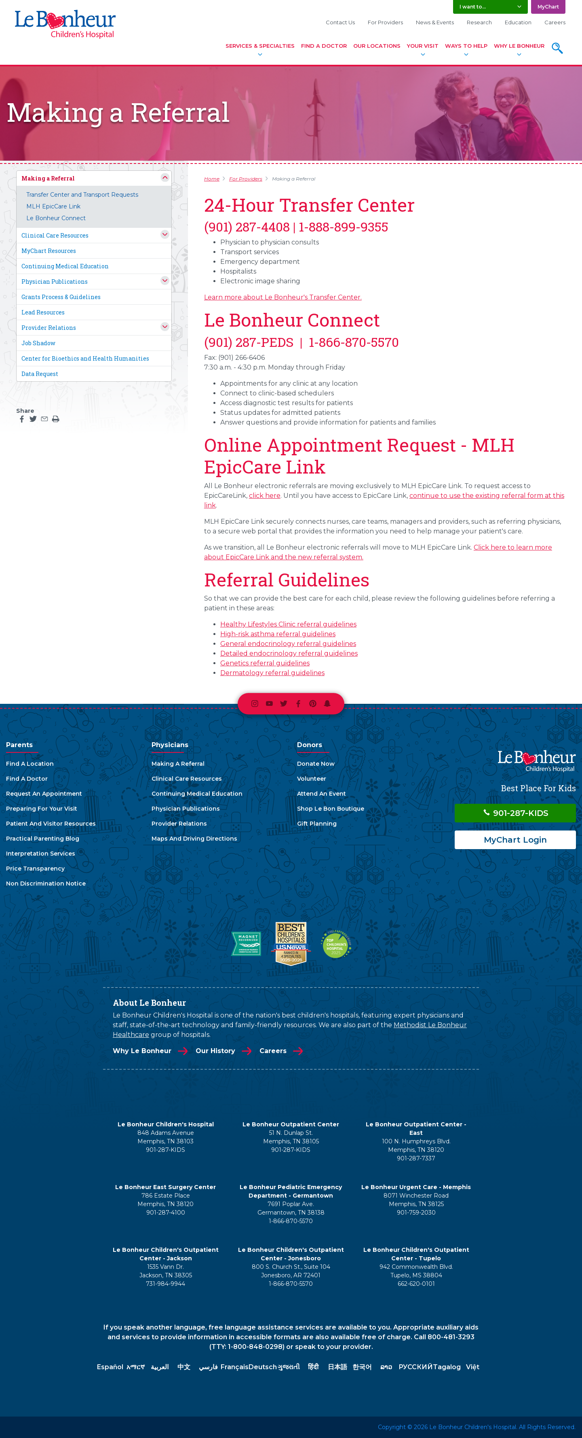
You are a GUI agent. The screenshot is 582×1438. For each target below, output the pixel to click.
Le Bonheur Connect (56, 218)
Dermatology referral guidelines (272, 673)
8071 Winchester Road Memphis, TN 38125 (416, 1200)
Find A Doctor (324, 45)
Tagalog (447, 1367)
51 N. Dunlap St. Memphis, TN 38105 (291, 1137)
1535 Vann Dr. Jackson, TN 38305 (165, 1271)
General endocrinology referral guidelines (288, 644)
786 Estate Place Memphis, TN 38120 (165, 1200)
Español (110, 1367)
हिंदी (313, 1367)
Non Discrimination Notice (46, 883)
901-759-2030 (416, 1212)
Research (479, 22)
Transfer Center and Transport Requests (82, 194)
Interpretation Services (40, 853)
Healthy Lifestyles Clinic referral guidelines (288, 624)
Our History (215, 1051)
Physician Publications (54, 281)
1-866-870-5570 (291, 1221)
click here (264, 495)
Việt (472, 1367)
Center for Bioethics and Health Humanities (85, 358)
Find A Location (30, 763)
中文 (183, 1367)
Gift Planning (317, 823)
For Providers (385, 22)
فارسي (208, 1367)
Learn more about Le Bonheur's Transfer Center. (283, 297)
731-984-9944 (165, 1283)
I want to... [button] (473, 7)
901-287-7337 (416, 1158)
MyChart (548, 7)
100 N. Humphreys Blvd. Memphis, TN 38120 (416, 1145)
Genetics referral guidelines (265, 663)
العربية (160, 1367)
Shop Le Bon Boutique (330, 808)
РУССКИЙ (416, 1367)
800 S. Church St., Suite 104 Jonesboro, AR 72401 (291, 1271)
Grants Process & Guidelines (61, 297)
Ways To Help (466, 45)
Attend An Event (321, 793)
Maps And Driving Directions (194, 838)
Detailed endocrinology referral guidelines (289, 653)
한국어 (362, 1367)
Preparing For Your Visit (41, 808)
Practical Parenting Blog (42, 838)
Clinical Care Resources (55, 235)
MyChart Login (515, 840)
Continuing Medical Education (65, 266)
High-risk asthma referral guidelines (277, 634)
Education (518, 22)
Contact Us (340, 22)
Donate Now (316, 763)
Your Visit (423, 45)
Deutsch (263, 1367)
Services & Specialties (260, 45)
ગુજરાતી (289, 1367)
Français (235, 1367)
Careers (554, 22)
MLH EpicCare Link (53, 206)
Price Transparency (35, 868)
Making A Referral (178, 763)
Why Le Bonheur (519, 45)
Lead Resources (43, 312)
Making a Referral (48, 178)
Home (211, 179)
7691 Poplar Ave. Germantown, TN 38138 (291, 1208)
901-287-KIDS (515, 813)
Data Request (39, 374)
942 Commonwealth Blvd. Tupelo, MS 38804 (416, 1271)
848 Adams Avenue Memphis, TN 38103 (165, 1137)
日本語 (337, 1367)
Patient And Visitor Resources (51, 823)
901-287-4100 (165, 1212)
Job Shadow (38, 343)
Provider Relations (48, 327)
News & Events (435, 22)
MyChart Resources (48, 251)
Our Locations (377, 45)
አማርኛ (136, 1367)
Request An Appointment (44, 793)
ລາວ (386, 1367)
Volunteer (311, 778)
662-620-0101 (416, 1283)
